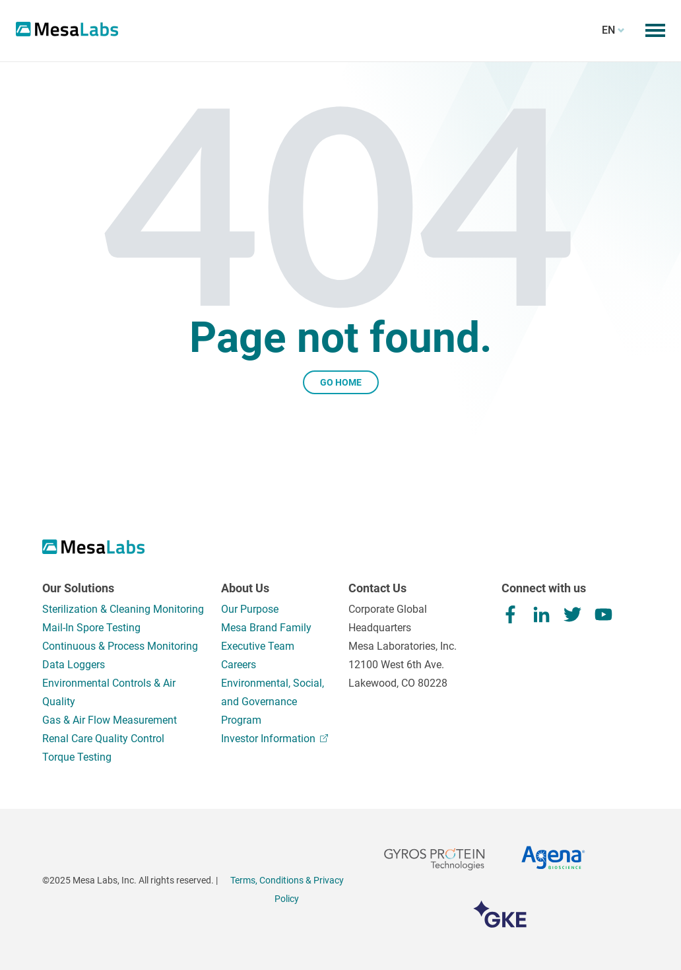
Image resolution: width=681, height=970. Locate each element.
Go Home (341, 382)
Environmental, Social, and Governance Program (272, 701)
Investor (274, 738)
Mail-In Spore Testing (91, 627)
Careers (238, 664)
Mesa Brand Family (266, 627)
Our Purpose (249, 609)
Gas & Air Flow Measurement (109, 720)
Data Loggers (73, 664)
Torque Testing (77, 757)
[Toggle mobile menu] (655, 30)
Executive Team (257, 646)
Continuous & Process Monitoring (120, 646)
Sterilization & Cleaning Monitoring (123, 609)
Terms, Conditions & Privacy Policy (287, 889)
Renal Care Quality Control (103, 738)
